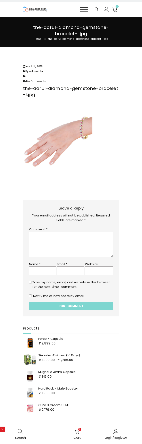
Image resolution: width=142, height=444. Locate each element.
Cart (77, 437)
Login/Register (116, 437)
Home (37, 39)
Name (35, 264)
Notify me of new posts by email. (58, 296)
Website (91, 264)
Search (20, 437)
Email (62, 264)
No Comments (36, 81)
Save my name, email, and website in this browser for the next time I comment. (71, 284)
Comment (38, 229)
